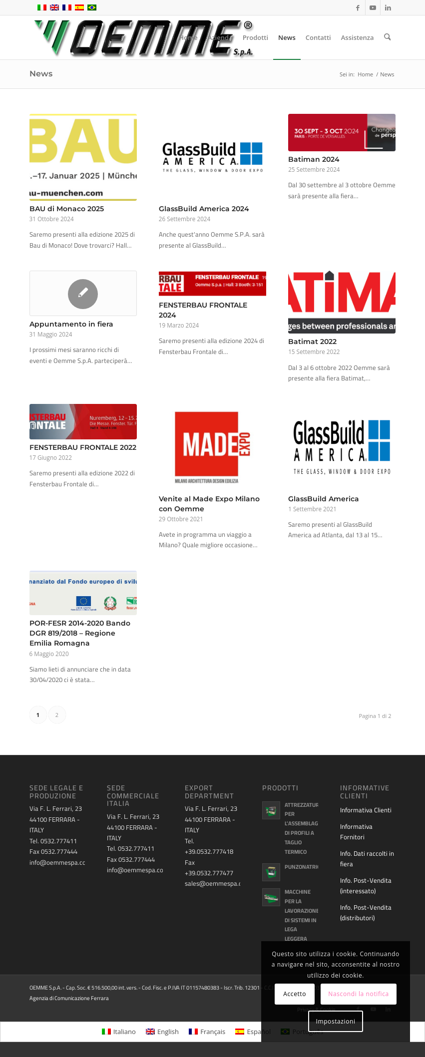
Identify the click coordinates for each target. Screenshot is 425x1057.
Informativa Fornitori (356, 831)
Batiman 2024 (314, 159)
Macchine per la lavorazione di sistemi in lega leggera (302, 915)
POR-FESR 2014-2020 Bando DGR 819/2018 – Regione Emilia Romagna (79, 633)
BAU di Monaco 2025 (66, 208)
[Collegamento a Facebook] (358, 7)
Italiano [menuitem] (124, 1031)
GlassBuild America (323, 498)
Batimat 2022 (312, 341)
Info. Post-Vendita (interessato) (366, 885)
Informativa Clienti (366, 810)
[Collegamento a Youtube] (373, 7)
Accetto (294, 994)
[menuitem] (188, 37)
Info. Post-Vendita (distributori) (366, 912)
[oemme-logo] (143, 37)
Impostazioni (335, 1021)
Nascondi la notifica (358, 994)
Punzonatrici (303, 867)
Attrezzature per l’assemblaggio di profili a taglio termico (306, 828)
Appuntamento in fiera (71, 324)
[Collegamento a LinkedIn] (388, 7)
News (40, 73)
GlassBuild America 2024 (204, 208)
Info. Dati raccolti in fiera (367, 858)
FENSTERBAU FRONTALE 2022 (82, 447)
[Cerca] (387, 37)
